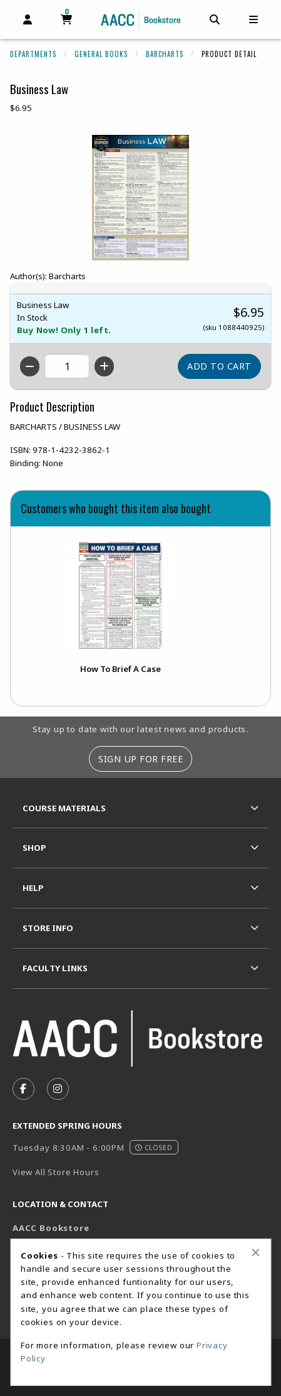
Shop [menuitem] (34, 847)
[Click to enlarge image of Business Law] (140, 197)
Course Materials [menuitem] (64, 808)
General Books (101, 54)
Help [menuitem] (33, 887)
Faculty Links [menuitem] (55, 968)
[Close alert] (255, 1252)
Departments (33, 54)
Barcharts (164, 54)
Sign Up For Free (140, 759)
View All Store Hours (56, 1172)
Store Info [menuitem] (48, 928)
